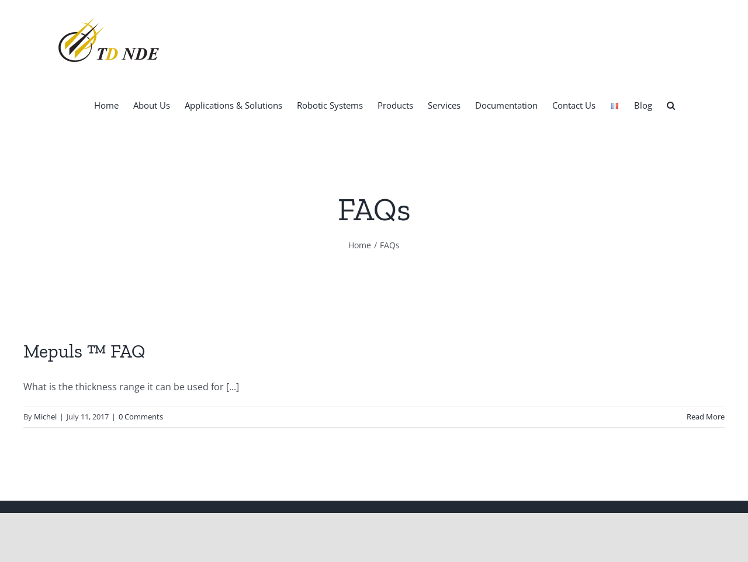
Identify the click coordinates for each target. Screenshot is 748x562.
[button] (671, 104)
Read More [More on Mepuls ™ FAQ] (706, 416)
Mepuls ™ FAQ (84, 351)
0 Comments (141, 416)
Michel (45, 416)
